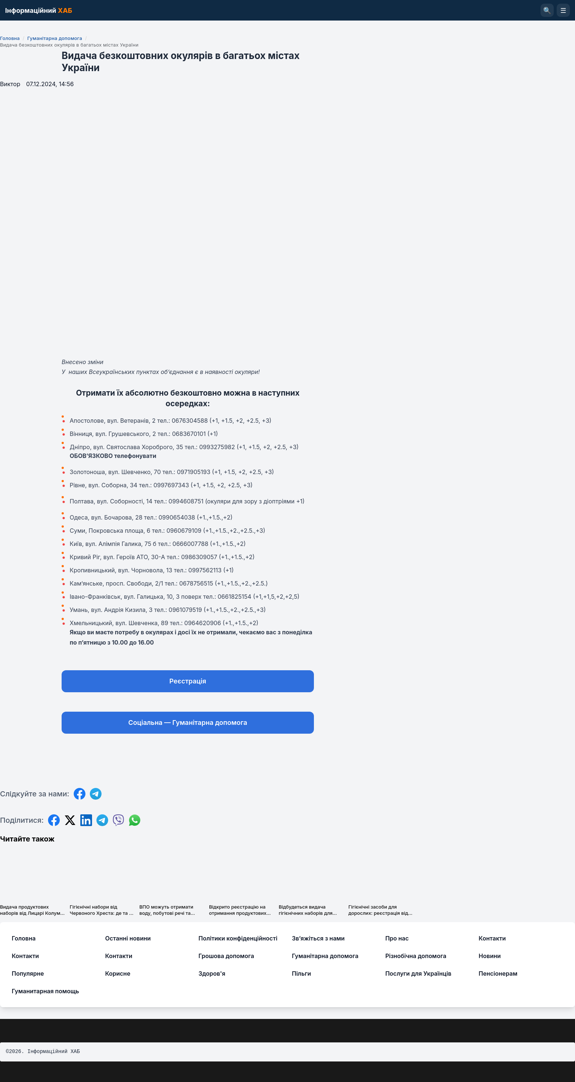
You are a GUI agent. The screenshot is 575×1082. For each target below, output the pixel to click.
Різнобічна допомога (415, 956)
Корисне (118, 973)
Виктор (10, 84)
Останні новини (128, 938)
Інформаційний (38, 10)
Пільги (301, 973)
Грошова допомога (226, 956)
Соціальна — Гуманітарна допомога (187, 722)
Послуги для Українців (418, 973)
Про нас (397, 938)
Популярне (28, 973)
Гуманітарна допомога (54, 38)
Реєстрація (187, 681)
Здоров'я (211, 973)
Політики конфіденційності (237, 938)
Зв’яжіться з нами (318, 938)
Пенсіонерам (498, 973)
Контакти (492, 938)
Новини (490, 956)
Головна (10, 38)
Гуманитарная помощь (45, 991)
